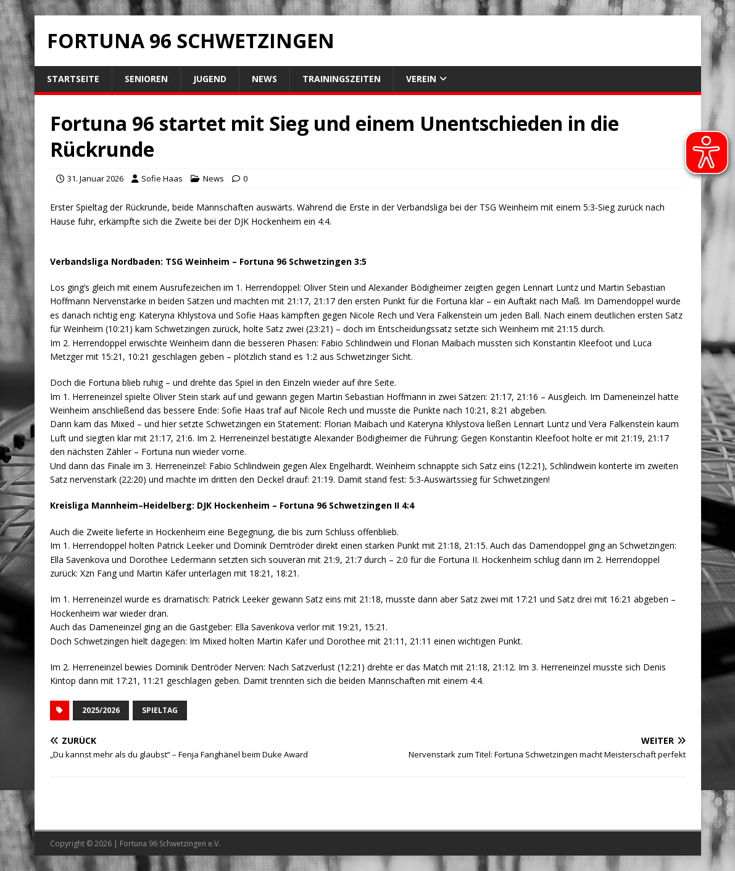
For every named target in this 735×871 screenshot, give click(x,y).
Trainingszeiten (341, 79)
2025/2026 (101, 710)
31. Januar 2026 (95, 178)
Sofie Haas (162, 178)
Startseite (73, 79)
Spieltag (160, 710)
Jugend (209, 79)
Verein (421, 79)
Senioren (146, 79)
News (264, 79)
